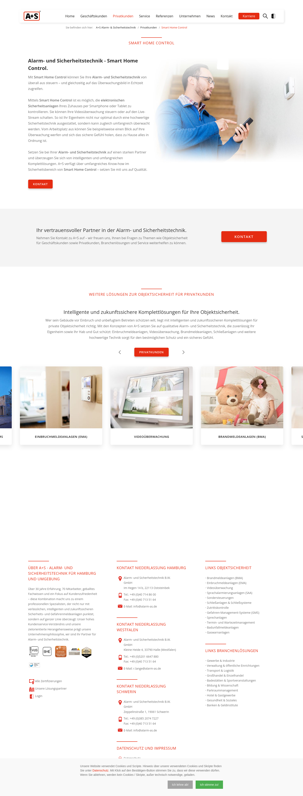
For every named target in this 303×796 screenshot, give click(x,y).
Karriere (249, 16)
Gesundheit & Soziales (222, 700)
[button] (180, 785)
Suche (265, 16)
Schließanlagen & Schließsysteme (229, 603)
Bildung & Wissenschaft (222, 685)
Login (277, 16)
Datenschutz (100, 770)
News (211, 16)
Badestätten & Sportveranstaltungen (231, 680)
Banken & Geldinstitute (222, 705)
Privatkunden (123, 16)
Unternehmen (190, 16)
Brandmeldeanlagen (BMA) (225, 578)
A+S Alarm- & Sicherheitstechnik (116, 27)
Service (144, 16)
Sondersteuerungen (220, 598)
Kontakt (227, 16)
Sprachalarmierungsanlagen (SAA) (229, 593)
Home (69, 16)
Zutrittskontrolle (218, 608)
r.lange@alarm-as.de (147, 668)
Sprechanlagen (217, 617)
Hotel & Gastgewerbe (221, 695)
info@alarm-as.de (145, 606)
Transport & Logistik (220, 670)
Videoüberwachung (220, 588)
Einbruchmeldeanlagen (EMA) (226, 583)
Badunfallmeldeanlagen (223, 627)
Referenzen (164, 16)
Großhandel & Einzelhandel (225, 675)
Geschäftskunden (93, 16)
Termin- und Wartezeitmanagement (231, 622)
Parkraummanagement (222, 690)
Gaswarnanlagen (218, 632)
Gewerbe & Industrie (221, 661)
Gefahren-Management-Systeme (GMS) (233, 613)
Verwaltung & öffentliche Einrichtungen (233, 666)
